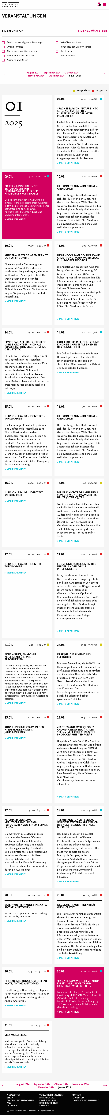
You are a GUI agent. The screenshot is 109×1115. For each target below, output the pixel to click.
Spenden (44, 1105)
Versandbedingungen (51, 1095)
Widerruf (12, 1105)
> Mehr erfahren (68, 163)
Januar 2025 (75, 75)
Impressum (78, 1098)
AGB (9, 1103)
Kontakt (76, 1095)
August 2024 (33, 72)
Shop (10, 1098)
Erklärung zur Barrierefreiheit (48, 1101)
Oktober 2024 (71, 72)
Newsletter (13, 1095)
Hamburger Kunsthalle (85, 1100)
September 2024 (52, 72)
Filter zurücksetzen (92, 31)
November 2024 (36, 75)
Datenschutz (47, 1098)
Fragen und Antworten (20, 1100)
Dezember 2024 (56, 75)
